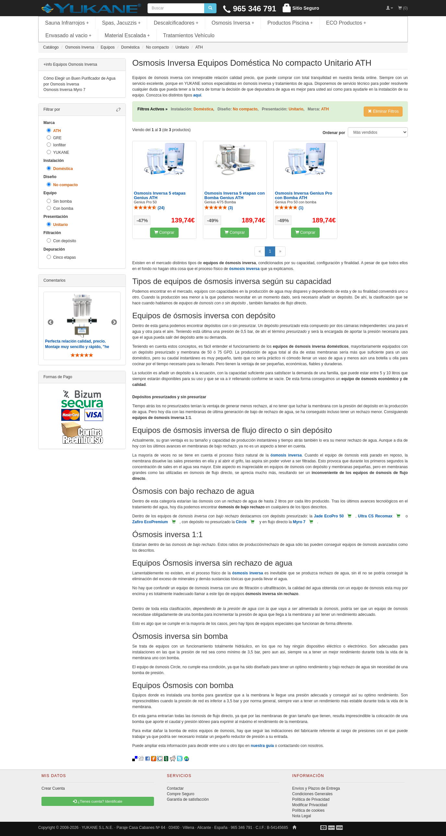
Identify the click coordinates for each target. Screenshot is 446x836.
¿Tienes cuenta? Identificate (97, 801)
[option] (82, 326)
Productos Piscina (290, 23)
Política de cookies (308, 810)
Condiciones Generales (312, 794)
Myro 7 (299, 522)
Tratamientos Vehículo (189, 35)
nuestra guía (262, 745)
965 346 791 (249, 8)
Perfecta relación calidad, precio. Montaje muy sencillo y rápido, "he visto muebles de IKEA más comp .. (78, 347)
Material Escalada (127, 35)
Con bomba (60, 208)
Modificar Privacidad (309, 805)
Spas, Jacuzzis (121, 23)
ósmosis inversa (244, 268)
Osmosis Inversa (233, 23)
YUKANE (58, 152)
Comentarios (54, 280)
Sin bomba (59, 201)
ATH (54, 130)
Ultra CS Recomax (375, 516)
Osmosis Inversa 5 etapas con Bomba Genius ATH (235, 195)
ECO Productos (346, 23)
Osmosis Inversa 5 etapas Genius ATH (160, 195)
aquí (197, 95)
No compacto (62, 184)
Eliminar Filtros (383, 111)
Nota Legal (301, 816)
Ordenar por (334, 132)
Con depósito (61, 240)
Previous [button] (50, 322)
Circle (241, 522)
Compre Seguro (180, 794)
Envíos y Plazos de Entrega (316, 788)
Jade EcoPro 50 (329, 516)
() (149, 208)
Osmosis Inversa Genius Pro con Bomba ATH (303, 195)
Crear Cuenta (53, 788)
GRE (54, 137)
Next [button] (114, 322)
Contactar (175, 788)
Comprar (164, 232)
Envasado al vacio (68, 35)
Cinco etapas (61, 257)
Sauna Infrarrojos (67, 23)
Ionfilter (56, 144)
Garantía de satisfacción (188, 799)
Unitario (57, 224)
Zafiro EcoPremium (150, 522)
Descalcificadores (176, 23)
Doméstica (60, 168)
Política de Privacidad (310, 799)
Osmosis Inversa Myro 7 (64, 89)
